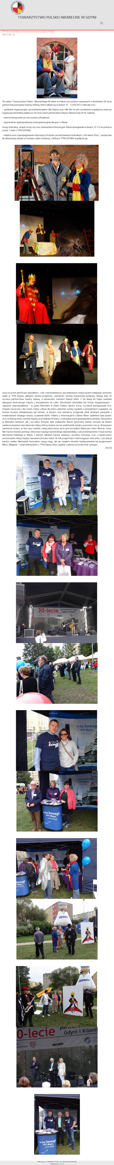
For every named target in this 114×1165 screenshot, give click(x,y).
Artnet (61, 1164)
